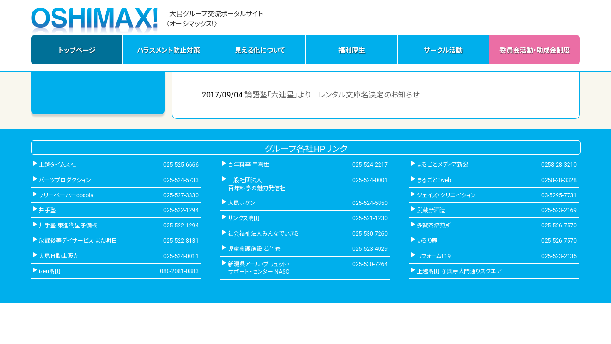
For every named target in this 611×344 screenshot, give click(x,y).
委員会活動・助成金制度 (535, 50)
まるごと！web (434, 180)
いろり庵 (427, 240)
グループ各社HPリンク (306, 149)
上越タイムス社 (57, 164)
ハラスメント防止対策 (168, 50)
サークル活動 (443, 50)
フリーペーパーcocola (66, 195)
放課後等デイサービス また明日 (78, 240)
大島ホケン (241, 203)
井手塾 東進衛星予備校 (68, 225)
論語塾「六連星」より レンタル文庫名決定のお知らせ (332, 94)
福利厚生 (351, 50)
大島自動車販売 (59, 256)
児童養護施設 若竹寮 (254, 249)
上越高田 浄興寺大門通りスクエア (459, 271)
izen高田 (50, 271)
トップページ (76, 50)
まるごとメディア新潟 (442, 164)
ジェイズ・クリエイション (446, 195)
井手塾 (47, 210)
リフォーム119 (434, 256)
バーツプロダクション (65, 180)
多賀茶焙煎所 (434, 225)
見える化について (260, 50)
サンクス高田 (244, 218)
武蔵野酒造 (431, 210)
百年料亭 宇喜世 (248, 164)
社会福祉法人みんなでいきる (263, 233)
